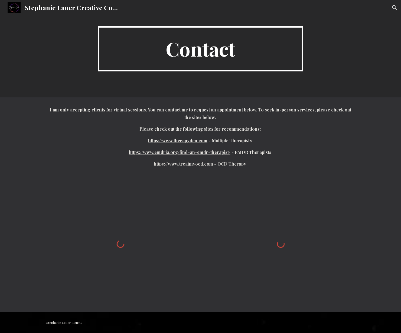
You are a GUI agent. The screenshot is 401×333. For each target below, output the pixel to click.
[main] (201, 48)
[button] (394, 7)
